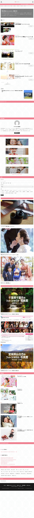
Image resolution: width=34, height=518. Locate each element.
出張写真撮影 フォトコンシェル (22, 24)
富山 (3, 487)
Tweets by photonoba (3, 508)
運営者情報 (23, 512)
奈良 (10, 488)
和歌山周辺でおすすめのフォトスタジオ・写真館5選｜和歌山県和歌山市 (12, 91)
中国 (11, 479)
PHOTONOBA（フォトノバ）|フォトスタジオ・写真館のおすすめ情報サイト (15, 515)
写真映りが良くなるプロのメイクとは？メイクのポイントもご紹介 (9, 254)
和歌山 (12, 488)
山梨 (8, 487)
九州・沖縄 (15, 479)
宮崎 (10, 491)
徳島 (1, 490)
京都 (4, 488)
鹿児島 (12, 491)
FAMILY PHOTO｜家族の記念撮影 (17, 171)
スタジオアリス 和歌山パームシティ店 (24, 36)
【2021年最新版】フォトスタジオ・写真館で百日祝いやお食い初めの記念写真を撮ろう (25, 430)
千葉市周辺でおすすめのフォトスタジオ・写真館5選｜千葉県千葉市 (10, 314)
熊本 (6, 491)
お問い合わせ (28, 512)
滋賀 (3, 488)
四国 (12, 479)
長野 (10, 487)
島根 (3, 489)
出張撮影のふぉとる (20, 403)
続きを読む (31, 38)
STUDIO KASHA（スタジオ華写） (21, 376)
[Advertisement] (17, 110)
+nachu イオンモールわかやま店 (22, 63)
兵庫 (8, 488)
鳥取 (1, 489)
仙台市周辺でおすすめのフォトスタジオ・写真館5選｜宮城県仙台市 (10, 370)
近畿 (9, 479)
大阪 (6, 488)
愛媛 (4, 490)
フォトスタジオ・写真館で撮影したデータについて (7, 226)
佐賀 (3, 491)
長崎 (4, 491)
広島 (6, 489)
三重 (1, 488)
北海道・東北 (3, 479)
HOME (5, 512)
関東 (5, 479)
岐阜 (12, 487)
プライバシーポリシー (14, 513)
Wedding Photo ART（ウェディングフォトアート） (23, 77)
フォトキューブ (18, 51)
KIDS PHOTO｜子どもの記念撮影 (17, 152)
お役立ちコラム (19, 512)
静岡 (13, 487)
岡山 (4, 489)
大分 (8, 491)
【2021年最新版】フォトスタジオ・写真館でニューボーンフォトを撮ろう (25, 417)
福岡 (1, 491)
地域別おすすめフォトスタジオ (11, 512)
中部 (7, 479)
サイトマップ (21, 513)
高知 (6, 490)
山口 (8, 489)
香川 (3, 490)
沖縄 (14, 491)
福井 (6, 487)
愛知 (15, 487)
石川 (4, 487)
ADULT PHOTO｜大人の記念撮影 (17, 161)
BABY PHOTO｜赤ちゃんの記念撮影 (17, 143)
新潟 (1, 487)
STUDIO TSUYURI (3, 342)
